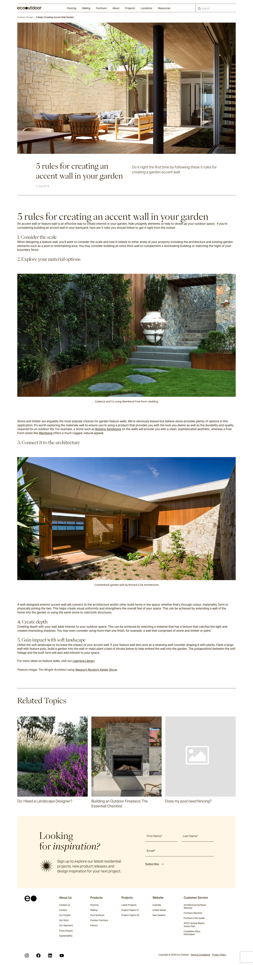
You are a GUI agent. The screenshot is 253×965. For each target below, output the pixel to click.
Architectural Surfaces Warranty (195, 906)
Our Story (64, 920)
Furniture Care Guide (194, 918)
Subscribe (154, 864)
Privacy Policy (219, 954)
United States (159, 910)
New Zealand (159, 915)
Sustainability (65, 935)
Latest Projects (129, 905)
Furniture (101, 8)
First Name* (154, 836)
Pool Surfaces (97, 915)
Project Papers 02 (130, 915)
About (115, 8)
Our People (64, 915)
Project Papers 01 (130, 910)
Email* (151, 851)
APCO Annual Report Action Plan (194, 924)
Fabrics (94, 925)
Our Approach (66, 925)
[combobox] (216, 8)
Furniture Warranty (193, 913)
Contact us (64, 905)
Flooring (71, 8)
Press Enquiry (66, 930)
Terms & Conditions (200, 954)
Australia (157, 905)
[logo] (29, 7)
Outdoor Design (25, 17)
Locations (146, 8)
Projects (130, 8)
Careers (63, 910)
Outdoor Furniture (99, 920)
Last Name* (190, 836)
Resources (164, 8)
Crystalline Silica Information (192, 933)
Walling (86, 8)
